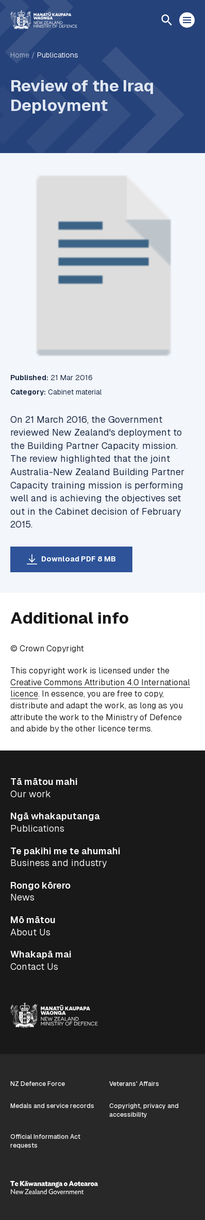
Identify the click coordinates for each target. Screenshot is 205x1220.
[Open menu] (187, 20)
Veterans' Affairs (134, 1083)
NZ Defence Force (37, 1083)
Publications (57, 55)
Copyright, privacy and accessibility (144, 1110)
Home (19, 55)
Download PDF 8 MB (78, 559)
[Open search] (166, 20)
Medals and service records (52, 1106)
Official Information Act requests (45, 1141)
